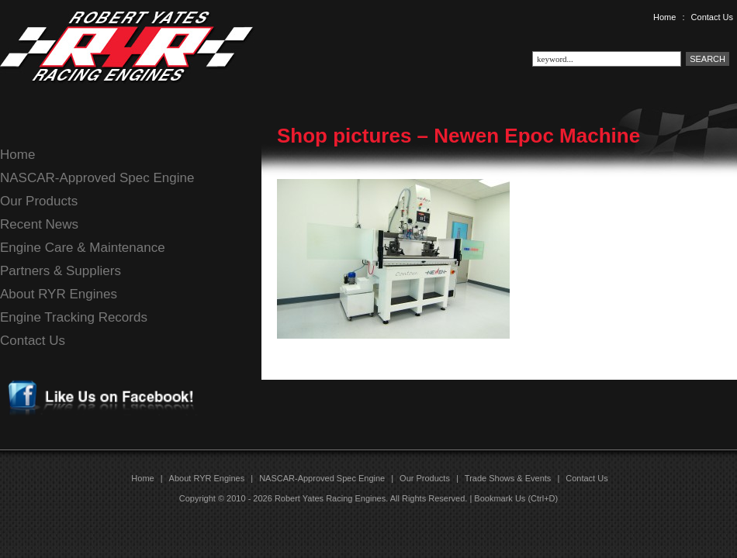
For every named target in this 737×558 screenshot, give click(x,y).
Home (664, 17)
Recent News (39, 224)
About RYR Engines (58, 294)
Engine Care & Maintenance (82, 247)
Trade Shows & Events (508, 478)
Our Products (39, 201)
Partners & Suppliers (60, 271)
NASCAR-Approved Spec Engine (97, 177)
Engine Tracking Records (73, 317)
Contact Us (712, 17)
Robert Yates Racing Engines (330, 498)
